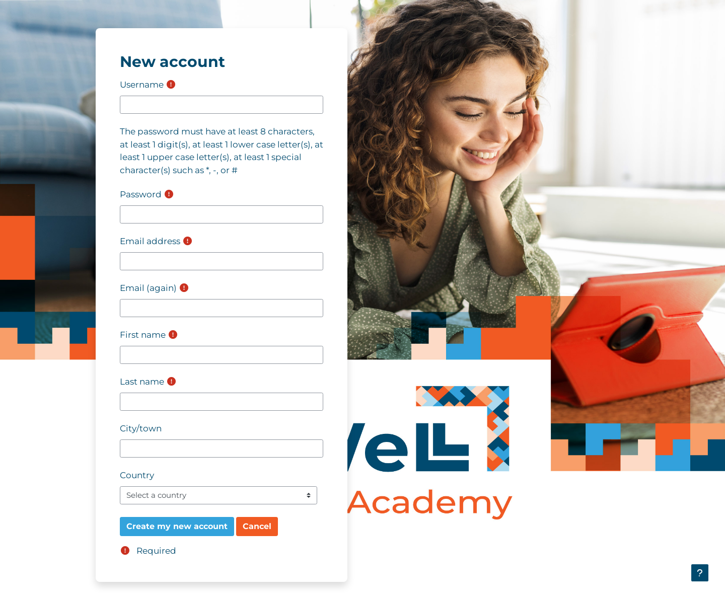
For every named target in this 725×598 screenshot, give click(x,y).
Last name (142, 382)
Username (142, 85)
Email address (150, 241)
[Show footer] (700, 573)
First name (143, 335)
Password (141, 194)
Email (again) (148, 288)
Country (137, 475)
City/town (141, 428)
